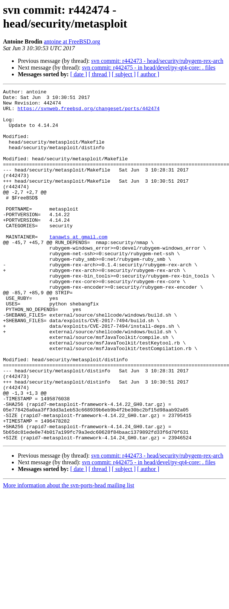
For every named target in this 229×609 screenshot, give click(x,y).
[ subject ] (124, 74)
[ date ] (78, 74)
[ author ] (148, 74)
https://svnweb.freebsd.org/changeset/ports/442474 (88, 112)
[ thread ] (99, 74)
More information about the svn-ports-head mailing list (68, 555)
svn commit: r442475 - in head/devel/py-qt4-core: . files (148, 67)
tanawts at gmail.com (78, 266)
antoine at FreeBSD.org (72, 41)
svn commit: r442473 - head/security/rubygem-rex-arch (157, 61)
